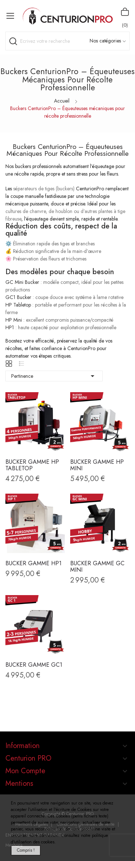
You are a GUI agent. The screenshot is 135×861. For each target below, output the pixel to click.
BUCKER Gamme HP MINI (97, 465)
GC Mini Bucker (22, 282)
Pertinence (54, 376)
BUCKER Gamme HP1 (33, 563)
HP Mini (13, 319)
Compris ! (26, 850)
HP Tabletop (18, 304)
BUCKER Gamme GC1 (33, 665)
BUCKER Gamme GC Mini (97, 566)
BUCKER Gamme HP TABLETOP (32, 465)
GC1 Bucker (18, 297)
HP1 (9, 327)
